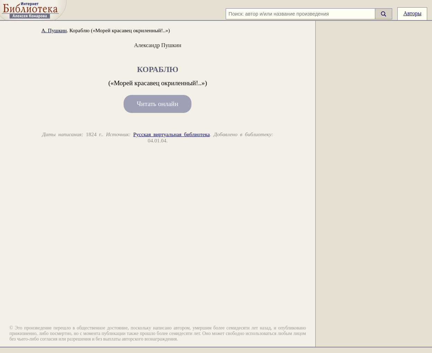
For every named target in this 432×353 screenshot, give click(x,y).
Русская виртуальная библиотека (171, 134)
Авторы (412, 13)
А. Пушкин (54, 30)
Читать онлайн (157, 104)
